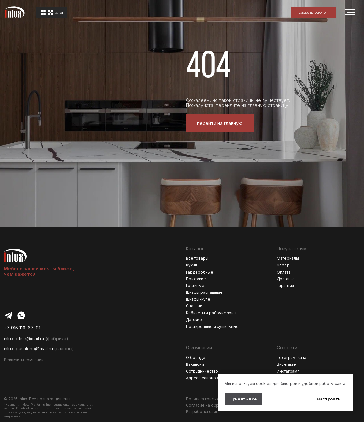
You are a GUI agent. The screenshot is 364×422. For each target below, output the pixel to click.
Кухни (191, 265)
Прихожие (196, 279)
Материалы (288, 258)
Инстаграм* (288, 371)
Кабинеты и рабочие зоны (211, 313)
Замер (283, 265)
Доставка (286, 279)
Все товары (197, 258)
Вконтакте (286, 364)
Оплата (284, 272)
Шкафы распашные (204, 292)
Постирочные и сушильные (212, 326)
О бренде (195, 357)
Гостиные (195, 285)
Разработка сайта (203, 411)
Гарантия (285, 285)
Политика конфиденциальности (216, 399)
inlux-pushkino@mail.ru (28, 348)
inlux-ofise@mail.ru (24, 338)
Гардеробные (199, 272)
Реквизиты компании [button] (23, 360)
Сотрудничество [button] (202, 371)
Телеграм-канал (293, 357)
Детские (194, 320)
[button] (313, 12)
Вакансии (195, 364)
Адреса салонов (202, 378)
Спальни (194, 306)
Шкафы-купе (198, 299)
